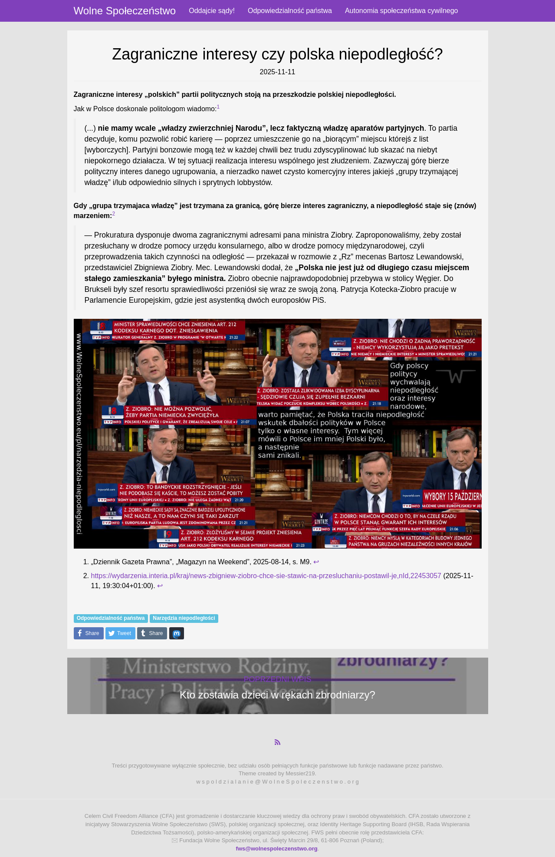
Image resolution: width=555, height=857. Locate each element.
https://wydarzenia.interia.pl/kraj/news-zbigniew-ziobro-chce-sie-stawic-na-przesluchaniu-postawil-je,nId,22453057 (266, 575)
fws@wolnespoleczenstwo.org (277, 848)
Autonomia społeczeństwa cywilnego (401, 10)
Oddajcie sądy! (212, 10)
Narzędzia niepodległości (184, 618)
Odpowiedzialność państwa (290, 10)
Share (86, 633)
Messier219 (300, 773)
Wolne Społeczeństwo (125, 11)
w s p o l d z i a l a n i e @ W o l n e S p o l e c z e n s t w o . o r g (277, 781)
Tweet (118, 633)
